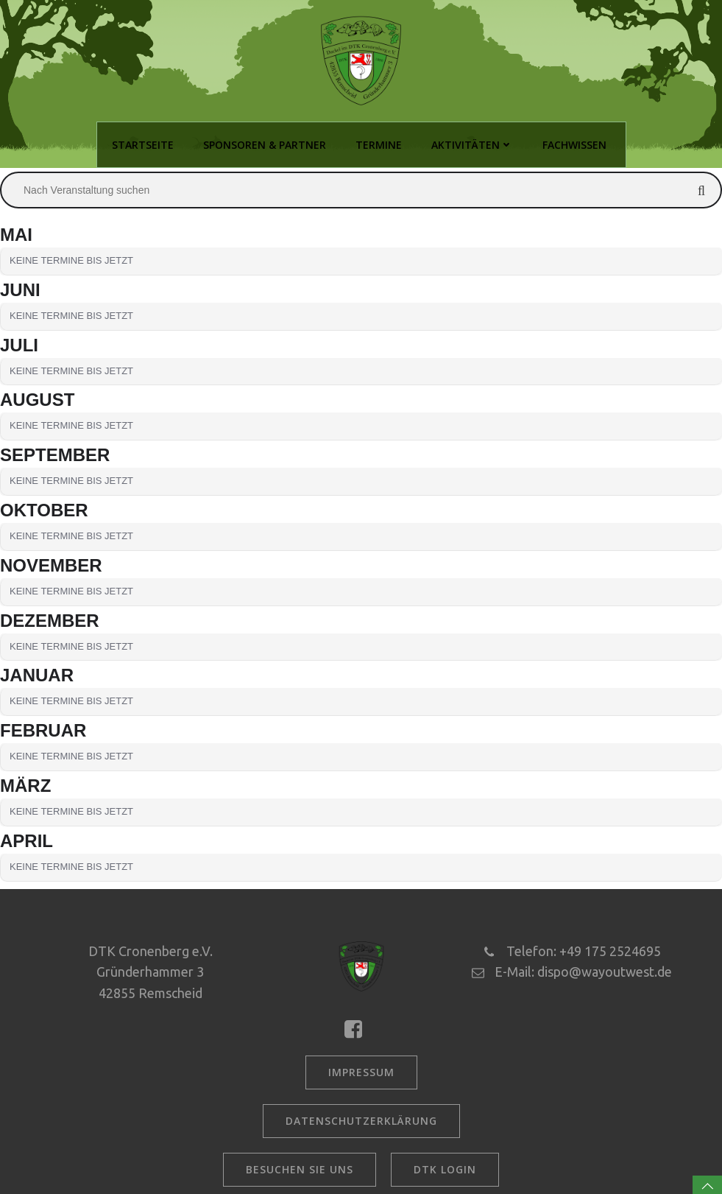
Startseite (143, 145)
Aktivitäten (472, 145)
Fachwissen (574, 145)
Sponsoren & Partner (264, 145)
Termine (378, 145)
